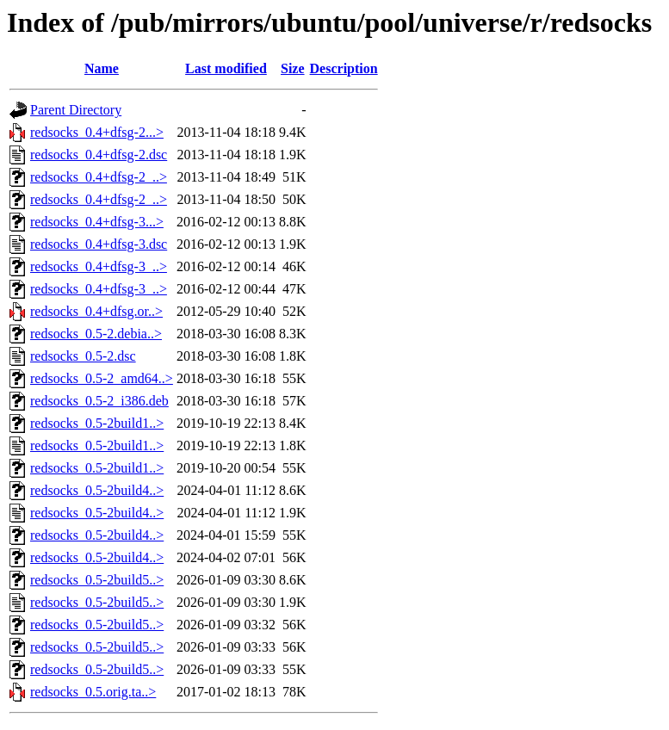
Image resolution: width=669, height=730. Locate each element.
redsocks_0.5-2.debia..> (96, 333)
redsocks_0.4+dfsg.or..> (96, 311)
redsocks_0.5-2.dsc (83, 356)
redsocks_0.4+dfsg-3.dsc (98, 244)
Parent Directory (75, 109)
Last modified (226, 68)
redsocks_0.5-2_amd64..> (101, 378)
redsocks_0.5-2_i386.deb (99, 400)
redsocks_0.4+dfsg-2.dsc (98, 154)
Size (293, 68)
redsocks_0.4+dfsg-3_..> (98, 266)
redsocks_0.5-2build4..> (97, 490)
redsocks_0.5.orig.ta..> (93, 691)
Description (344, 68)
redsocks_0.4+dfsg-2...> (97, 132)
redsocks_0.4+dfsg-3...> (97, 221)
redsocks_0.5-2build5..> (97, 579)
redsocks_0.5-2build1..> (97, 423)
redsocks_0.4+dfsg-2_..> (98, 177)
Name (101, 68)
